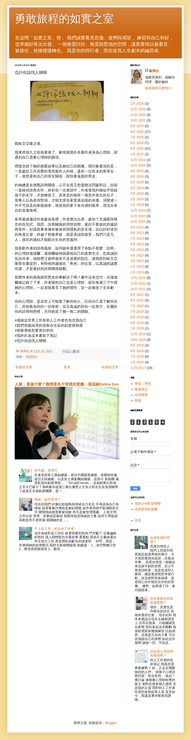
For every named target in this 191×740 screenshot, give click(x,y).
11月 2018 (138, 334)
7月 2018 (137, 356)
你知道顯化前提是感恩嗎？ (161, 600)
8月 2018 (137, 351)
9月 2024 (137, 171)
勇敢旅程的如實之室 (64, 18)
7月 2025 (137, 137)
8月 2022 (137, 300)
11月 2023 (138, 216)
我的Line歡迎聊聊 (148, 503)
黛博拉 (154, 71)
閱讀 (138, 400)
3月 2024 (137, 199)
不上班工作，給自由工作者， (55, 529)
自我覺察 (141, 395)
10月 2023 (138, 221)
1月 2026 (137, 103)
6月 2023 (137, 244)
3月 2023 (137, 261)
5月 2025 (137, 148)
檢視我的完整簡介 (158, 88)
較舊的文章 (110, 367)
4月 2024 (137, 193)
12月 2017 (138, 368)
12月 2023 (138, 210)
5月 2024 (137, 188)
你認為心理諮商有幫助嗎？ (161, 653)
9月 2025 (137, 126)
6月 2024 (137, 182)
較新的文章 (24, 367)
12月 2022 (138, 278)
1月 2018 (137, 362)
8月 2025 (137, 132)
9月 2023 (137, 227)
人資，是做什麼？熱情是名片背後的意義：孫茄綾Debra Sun (67, 384)
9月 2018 (137, 345)
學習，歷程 (143, 384)
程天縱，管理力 (45, 470)
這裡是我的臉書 (146, 509)
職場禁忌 (141, 389)
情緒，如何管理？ (47, 499)
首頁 (67, 367)
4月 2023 (137, 255)
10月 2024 (138, 165)
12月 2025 (138, 109)
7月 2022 (137, 306)
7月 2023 (137, 238)
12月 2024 (138, 160)
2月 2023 (137, 266)
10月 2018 (138, 340)
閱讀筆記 (32, 356)
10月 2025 (138, 120)
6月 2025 (137, 143)
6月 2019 (137, 317)
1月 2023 (137, 272)
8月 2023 (137, 233)
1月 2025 (137, 154)
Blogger (110, 723)
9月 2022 (137, 295)
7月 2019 (137, 311)
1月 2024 (137, 205)
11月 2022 (138, 283)
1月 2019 (137, 328)
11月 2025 (138, 115)
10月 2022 (138, 289)
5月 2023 (137, 250)
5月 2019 (137, 323)
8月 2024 (137, 176)
